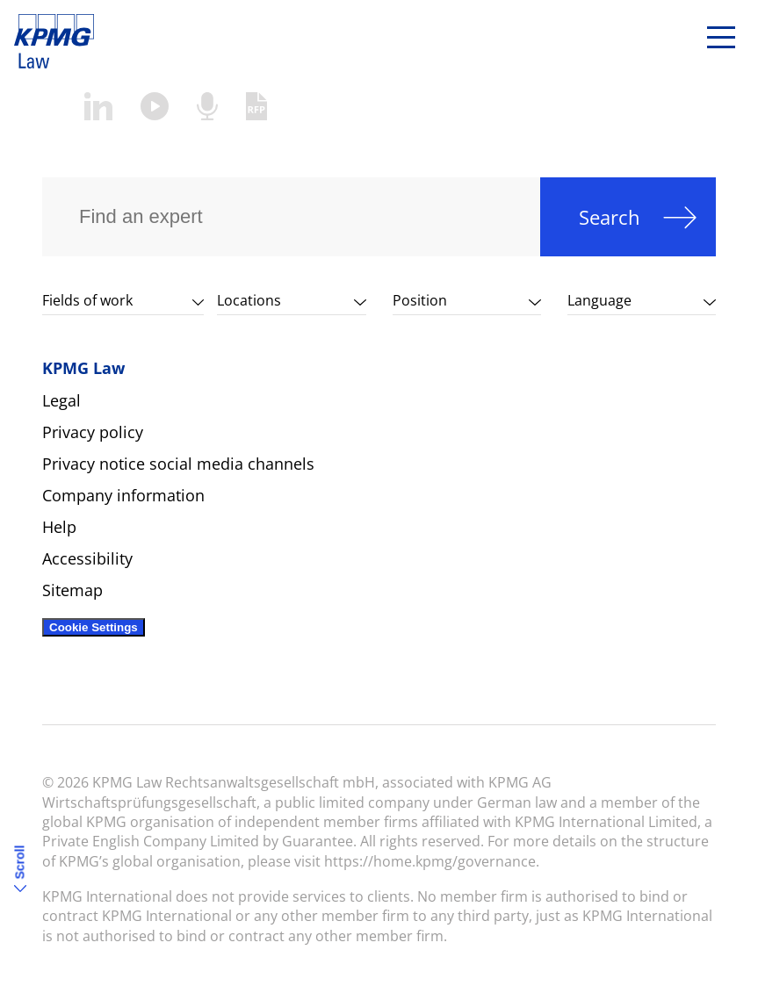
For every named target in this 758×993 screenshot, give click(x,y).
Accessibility (87, 558)
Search (609, 217)
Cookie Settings (93, 627)
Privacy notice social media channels (178, 463)
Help (59, 526)
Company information (123, 495)
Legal (61, 400)
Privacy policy (92, 432)
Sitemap (72, 590)
